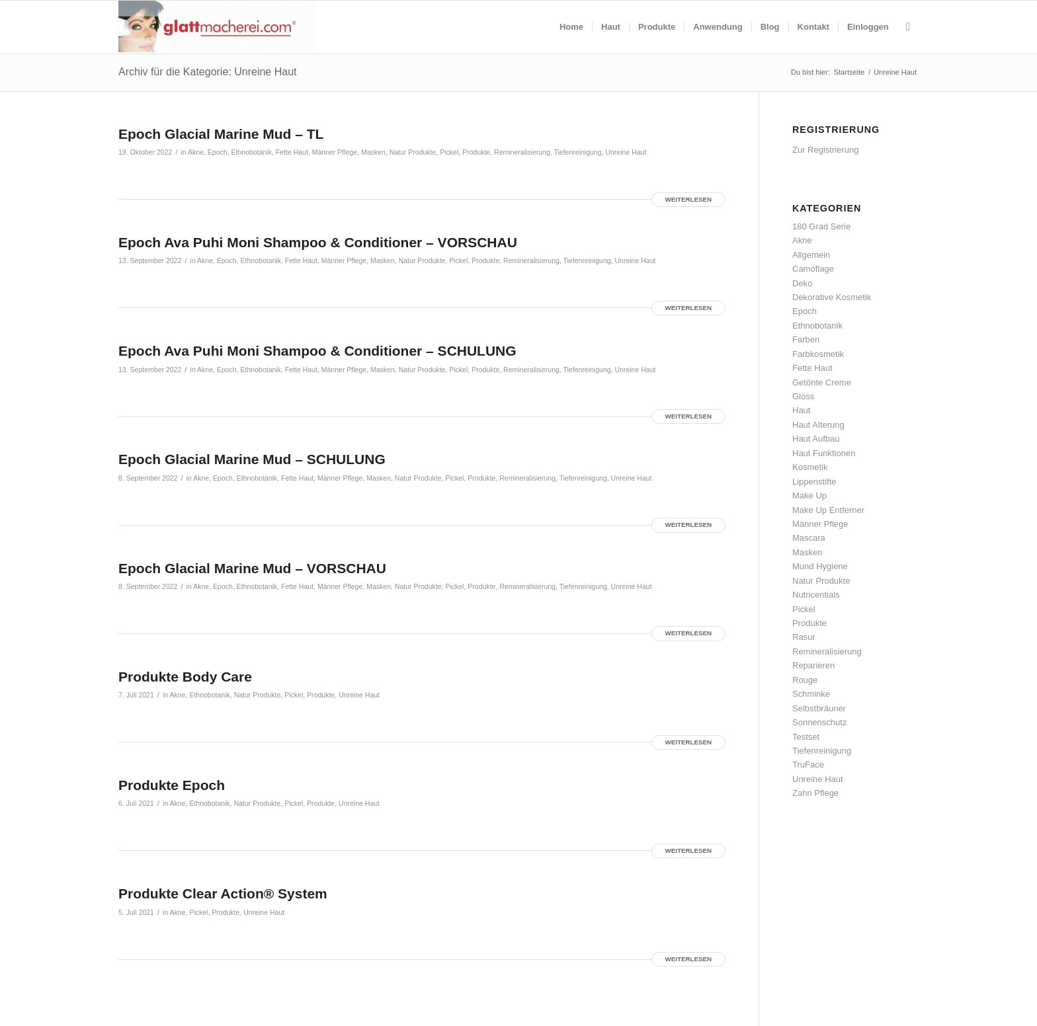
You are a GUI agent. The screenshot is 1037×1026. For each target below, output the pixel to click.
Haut (801, 410)
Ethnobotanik (251, 152)
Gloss (803, 396)
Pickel (449, 152)
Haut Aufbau (816, 439)
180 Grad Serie (821, 226)
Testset (805, 737)
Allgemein (811, 255)
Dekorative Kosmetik (831, 297)
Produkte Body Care (185, 676)
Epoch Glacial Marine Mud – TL (220, 133)
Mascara (808, 538)
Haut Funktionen (823, 453)
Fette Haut (292, 152)
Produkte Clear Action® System (222, 893)
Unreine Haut (625, 152)
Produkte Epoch (171, 785)
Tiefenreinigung (577, 152)
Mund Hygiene (820, 566)
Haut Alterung (818, 425)
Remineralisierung (522, 152)
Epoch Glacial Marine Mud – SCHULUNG (252, 459)
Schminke (811, 694)
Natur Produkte (413, 152)
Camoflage (813, 269)
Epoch (218, 152)
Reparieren (813, 665)
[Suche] (908, 27)
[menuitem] (571, 27)
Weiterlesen (688, 199)
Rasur (803, 637)
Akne (196, 152)
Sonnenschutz (819, 722)
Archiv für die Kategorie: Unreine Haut (207, 71)
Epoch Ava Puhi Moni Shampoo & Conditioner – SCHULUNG (317, 350)
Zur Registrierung (825, 150)
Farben (805, 339)
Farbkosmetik (818, 354)
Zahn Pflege (815, 793)
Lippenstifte (814, 482)
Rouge (804, 680)
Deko (802, 283)
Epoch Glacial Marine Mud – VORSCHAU (252, 568)
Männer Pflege (334, 152)
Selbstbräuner (819, 708)
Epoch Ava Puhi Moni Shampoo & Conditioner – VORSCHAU (317, 242)
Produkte (476, 152)
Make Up (809, 495)
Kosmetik (809, 467)
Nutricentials (816, 595)
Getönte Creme (821, 382)
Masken (373, 152)
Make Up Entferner (828, 510)
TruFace (808, 765)
